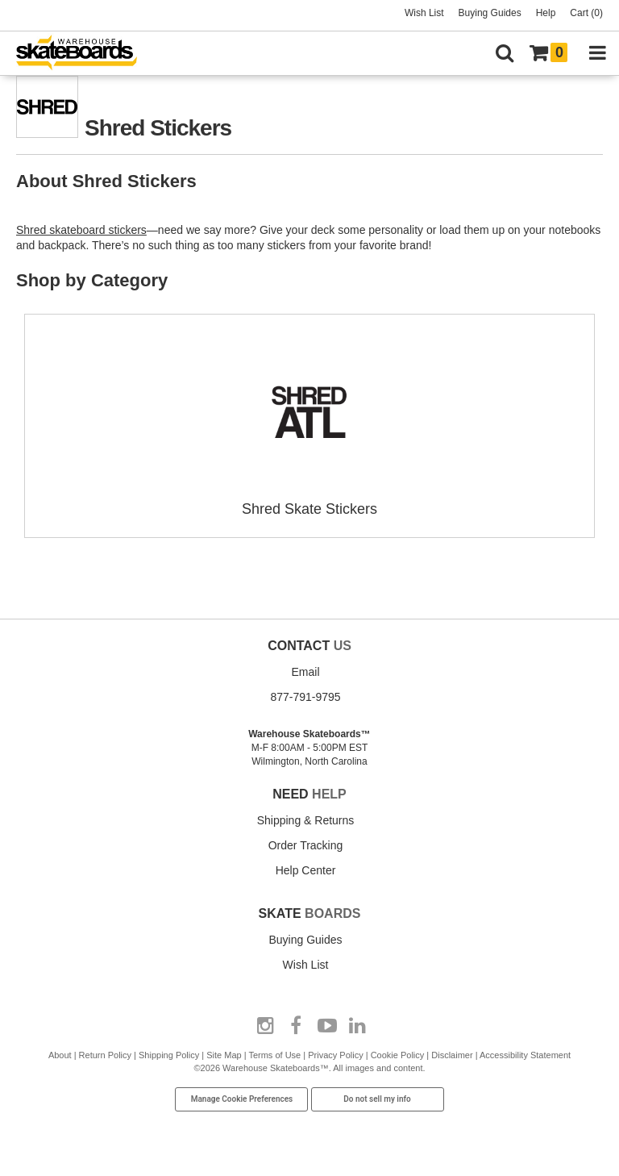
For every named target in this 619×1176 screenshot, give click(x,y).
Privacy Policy (335, 1055)
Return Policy (105, 1055)
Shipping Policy (169, 1055)
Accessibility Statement (525, 1055)
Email (305, 671)
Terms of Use (274, 1055)
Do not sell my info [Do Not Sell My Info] (377, 1099)
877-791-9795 (305, 696)
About (60, 1055)
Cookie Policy (398, 1055)
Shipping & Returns (306, 820)
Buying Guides (490, 13)
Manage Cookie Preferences (242, 1099)
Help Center (306, 870)
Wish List (424, 13)
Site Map (223, 1055)
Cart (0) (586, 13)
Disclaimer (451, 1055)
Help (546, 13)
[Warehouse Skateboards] (84, 53)
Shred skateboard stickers (81, 229)
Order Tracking (305, 845)
